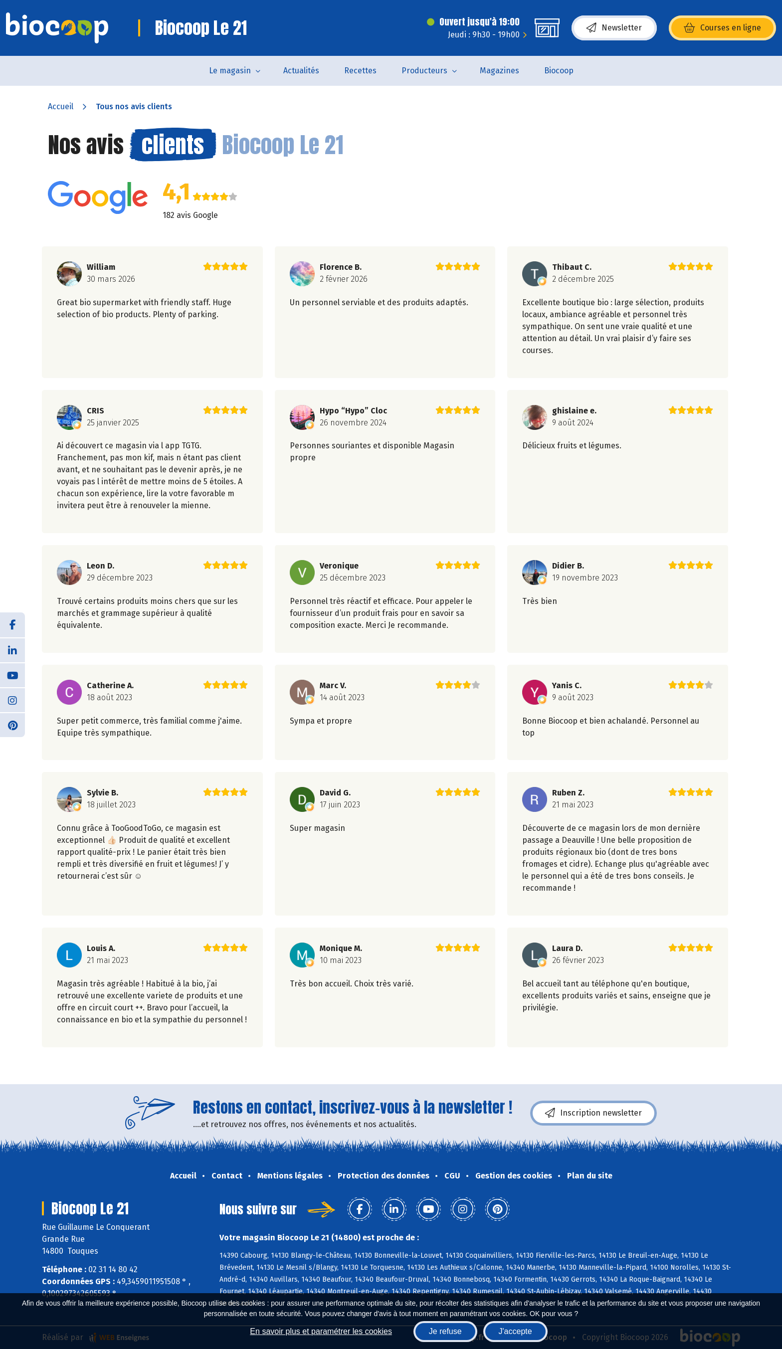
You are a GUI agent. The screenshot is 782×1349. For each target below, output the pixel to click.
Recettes (360, 70)
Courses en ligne (722, 28)
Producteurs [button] (424, 70)
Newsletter (614, 28)
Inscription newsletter (593, 1113)
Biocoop (559, 70)
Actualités (301, 70)
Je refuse (445, 1331)
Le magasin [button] (230, 70)
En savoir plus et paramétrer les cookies (321, 1331)
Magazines (499, 70)
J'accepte (515, 1331)
